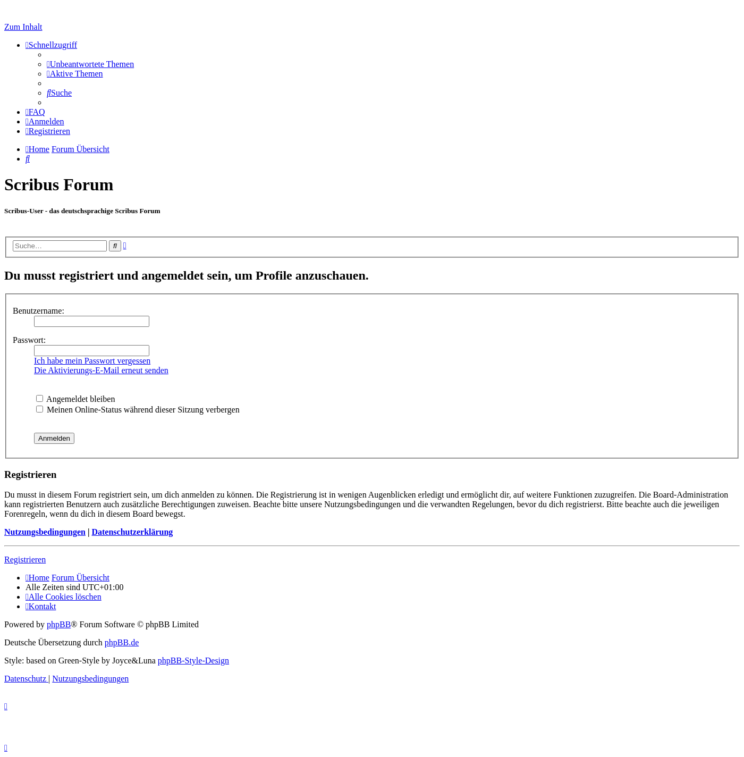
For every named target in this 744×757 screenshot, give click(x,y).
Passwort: (29, 339)
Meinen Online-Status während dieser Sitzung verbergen (138, 409)
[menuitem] (90, 64)
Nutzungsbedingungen (45, 531)
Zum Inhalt (23, 26)
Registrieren (25, 559)
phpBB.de (122, 642)
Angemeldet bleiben (75, 398)
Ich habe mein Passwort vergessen (92, 360)
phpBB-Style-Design (193, 660)
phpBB (59, 624)
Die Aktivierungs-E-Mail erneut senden (101, 370)
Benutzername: (38, 310)
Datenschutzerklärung (132, 531)
